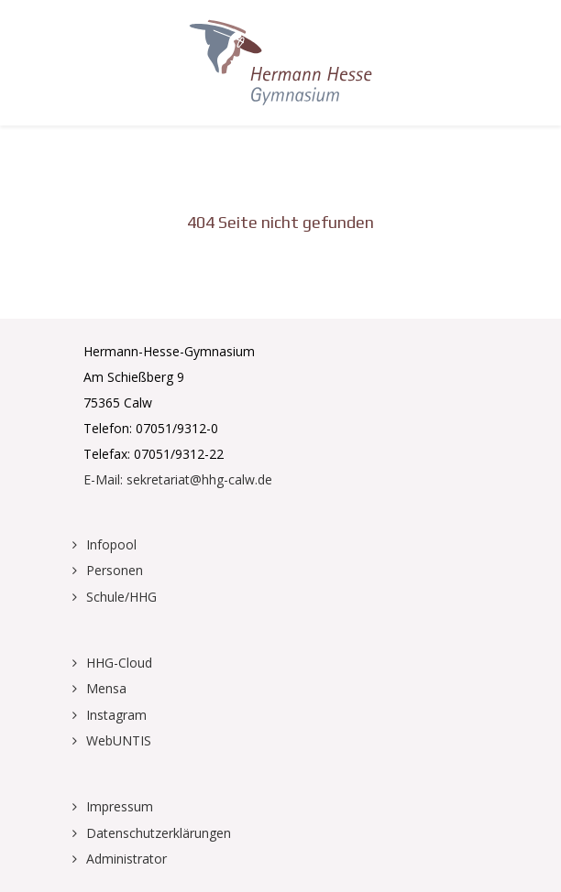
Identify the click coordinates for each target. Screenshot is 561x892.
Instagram (116, 714)
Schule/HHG (121, 596)
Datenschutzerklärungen (158, 833)
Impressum (119, 806)
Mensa (106, 688)
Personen (114, 570)
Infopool (111, 544)
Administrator (126, 858)
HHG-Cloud (119, 662)
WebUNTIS (118, 740)
